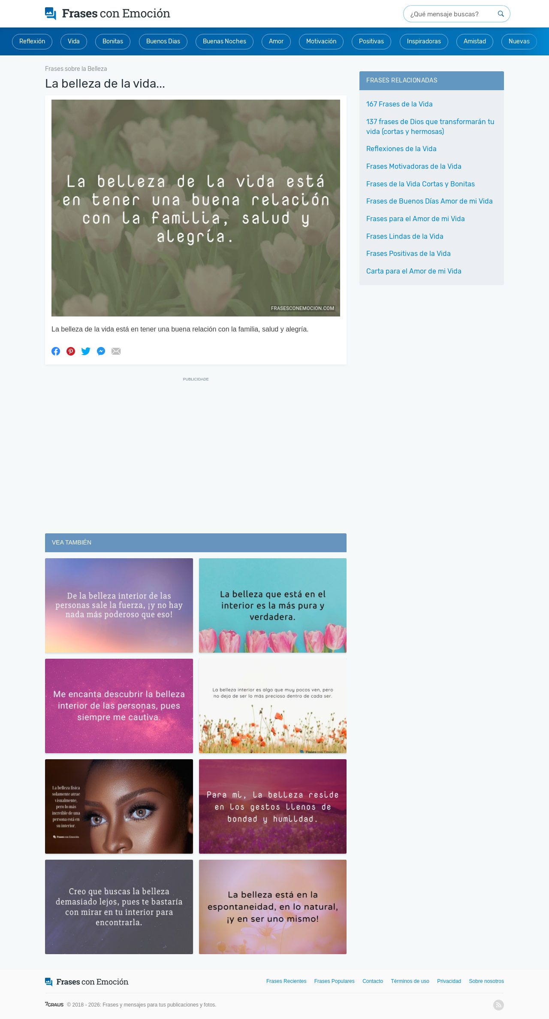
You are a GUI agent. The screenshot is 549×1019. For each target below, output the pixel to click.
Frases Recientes (286, 981)
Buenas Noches (224, 41)
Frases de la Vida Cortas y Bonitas (420, 184)
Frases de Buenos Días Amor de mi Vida (429, 201)
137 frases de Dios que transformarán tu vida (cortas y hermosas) (430, 127)
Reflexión (32, 41)
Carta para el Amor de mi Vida (414, 271)
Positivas (371, 41)
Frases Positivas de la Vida (408, 253)
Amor (276, 41)
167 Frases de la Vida (399, 104)
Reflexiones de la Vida (401, 149)
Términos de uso (410, 981)
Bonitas (113, 41)
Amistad (475, 41)
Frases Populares (334, 981)
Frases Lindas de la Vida (404, 236)
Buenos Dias (163, 41)
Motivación (321, 41)
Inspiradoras (424, 41)
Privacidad (449, 981)
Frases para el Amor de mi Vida (415, 219)
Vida (74, 41)
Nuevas (519, 41)
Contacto (372, 981)
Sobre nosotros (486, 981)
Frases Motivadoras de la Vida (414, 166)
